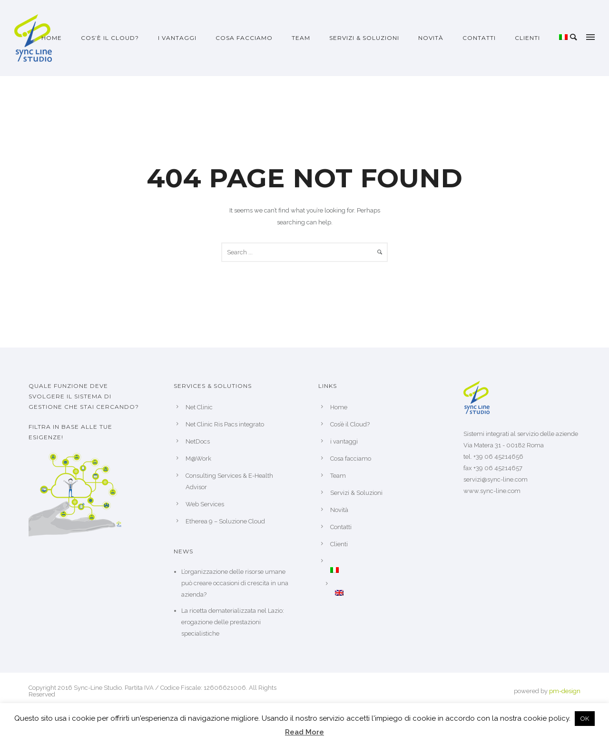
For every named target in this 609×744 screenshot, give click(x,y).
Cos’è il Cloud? (110, 37)
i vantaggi (177, 37)
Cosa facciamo (244, 37)
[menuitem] (563, 37)
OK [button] (584, 718)
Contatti (479, 37)
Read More (304, 732)
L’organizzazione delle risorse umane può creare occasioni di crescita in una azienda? (234, 583)
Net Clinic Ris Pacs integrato (225, 424)
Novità (430, 37)
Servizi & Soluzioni (364, 37)
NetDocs (198, 441)
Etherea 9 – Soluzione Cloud (225, 521)
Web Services (205, 504)
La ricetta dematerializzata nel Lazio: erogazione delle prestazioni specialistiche (232, 622)
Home (51, 37)
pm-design (564, 691)
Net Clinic (199, 407)
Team (301, 37)
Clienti (527, 37)
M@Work (198, 458)
